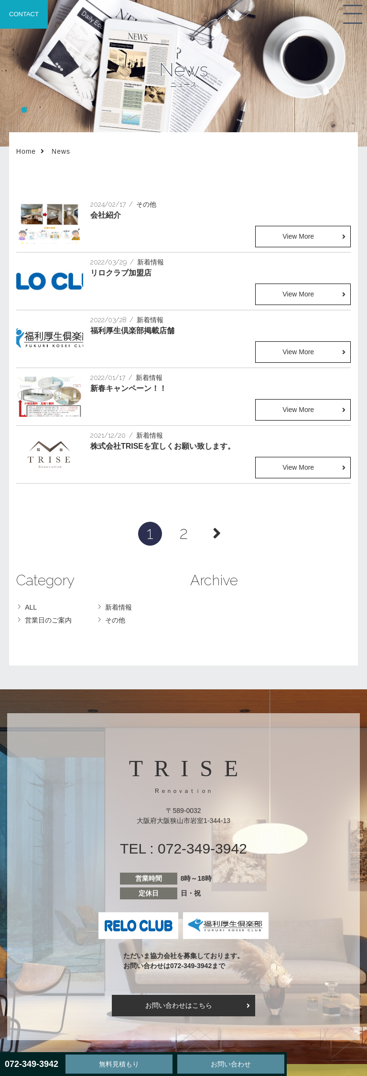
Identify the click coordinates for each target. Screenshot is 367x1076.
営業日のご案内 (48, 620)
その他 (115, 620)
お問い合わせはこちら (178, 1005)
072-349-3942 (31, 1064)
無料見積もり (119, 1064)
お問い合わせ (231, 1064)
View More (298, 236)
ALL (31, 607)
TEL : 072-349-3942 (183, 848)
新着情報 (118, 607)
